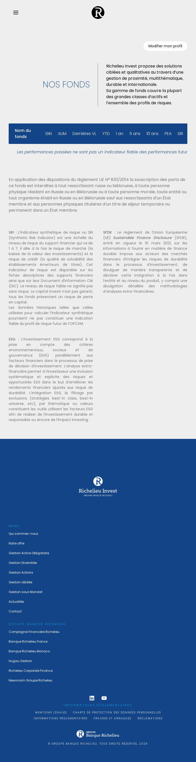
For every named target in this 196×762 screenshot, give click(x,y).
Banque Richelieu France (28, 641)
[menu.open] (16, 12)
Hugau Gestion (20, 661)
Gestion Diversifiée (23, 563)
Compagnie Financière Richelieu (34, 632)
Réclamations (150, 718)
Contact (15, 611)
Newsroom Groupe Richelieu (30, 680)
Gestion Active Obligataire (29, 553)
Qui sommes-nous (23, 533)
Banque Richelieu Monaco (29, 651)
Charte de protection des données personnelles (117, 712)
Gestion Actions (21, 572)
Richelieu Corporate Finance (31, 670)
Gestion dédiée (20, 582)
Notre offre (16, 543)
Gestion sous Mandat (25, 592)
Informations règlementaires (61, 718)
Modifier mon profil (165, 46)
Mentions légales (51, 712)
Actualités (16, 601)
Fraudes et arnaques (112, 718)
